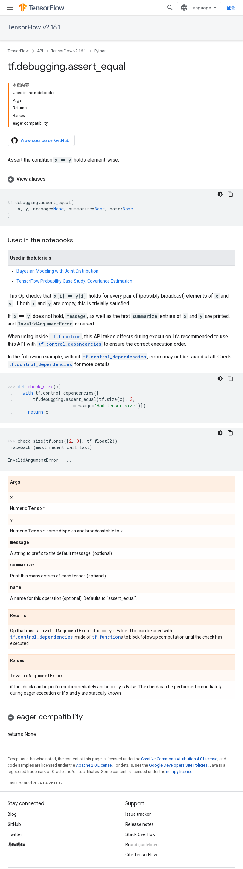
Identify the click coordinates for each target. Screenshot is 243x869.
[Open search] (170, 7)
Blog (12, 814)
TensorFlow (18, 50)
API (40, 50)
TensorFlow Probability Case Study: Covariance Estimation (74, 281)
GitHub (14, 824)
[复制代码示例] (230, 194)
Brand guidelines (142, 844)
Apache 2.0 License (94, 765)
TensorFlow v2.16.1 (34, 27)
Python (100, 50)
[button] (121, 179)
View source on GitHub (40, 140)
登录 (231, 7)
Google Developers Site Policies (178, 765)
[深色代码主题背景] (220, 194)
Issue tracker (138, 814)
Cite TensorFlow (141, 854)
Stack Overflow (140, 834)
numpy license (179, 771)
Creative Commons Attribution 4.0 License (179, 758)
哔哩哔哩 (16, 844)
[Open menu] (10, 7)
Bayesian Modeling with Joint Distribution (57, 271)
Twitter (15, 834)
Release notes (139, 824)
